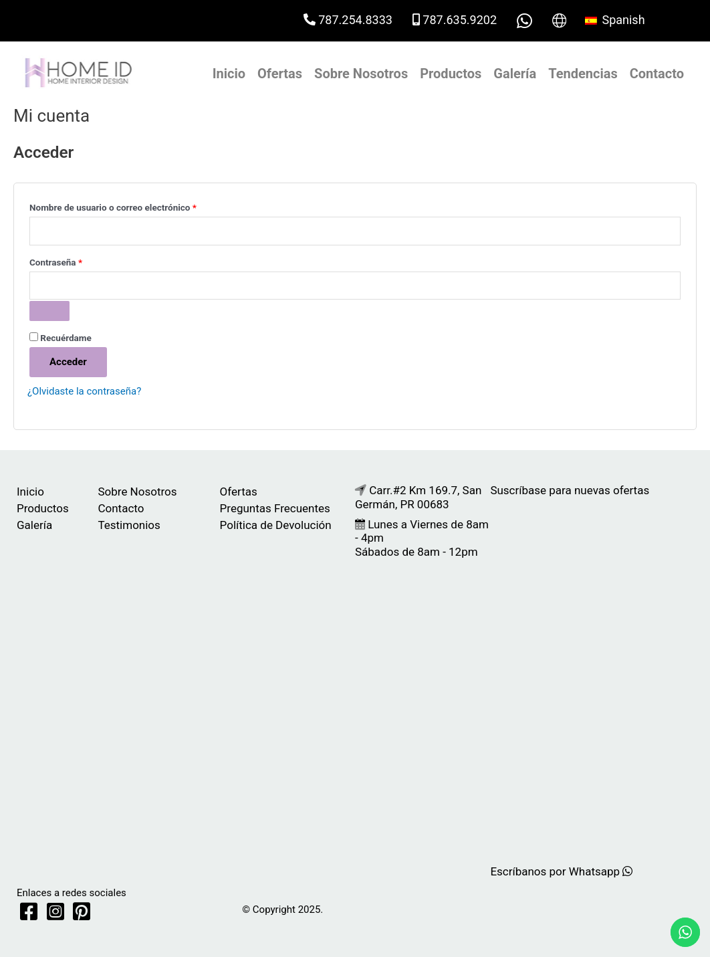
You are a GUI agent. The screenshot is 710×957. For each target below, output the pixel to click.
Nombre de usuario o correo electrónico (135, 206)
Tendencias (582, 74)
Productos (450, 74)
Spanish (615, 20)
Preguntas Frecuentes (275, 508)
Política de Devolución (276, 525)
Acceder (68, 362)
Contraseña (77, 260)
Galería (514, 74)
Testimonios (129, 525)
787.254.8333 (348, 20)
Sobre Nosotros (361, 74)
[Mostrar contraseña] (49, 311)
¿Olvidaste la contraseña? (84, 391)
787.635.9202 (454, 20)
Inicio (229, 74)
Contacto (657, 74)
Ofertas (279, 74)
